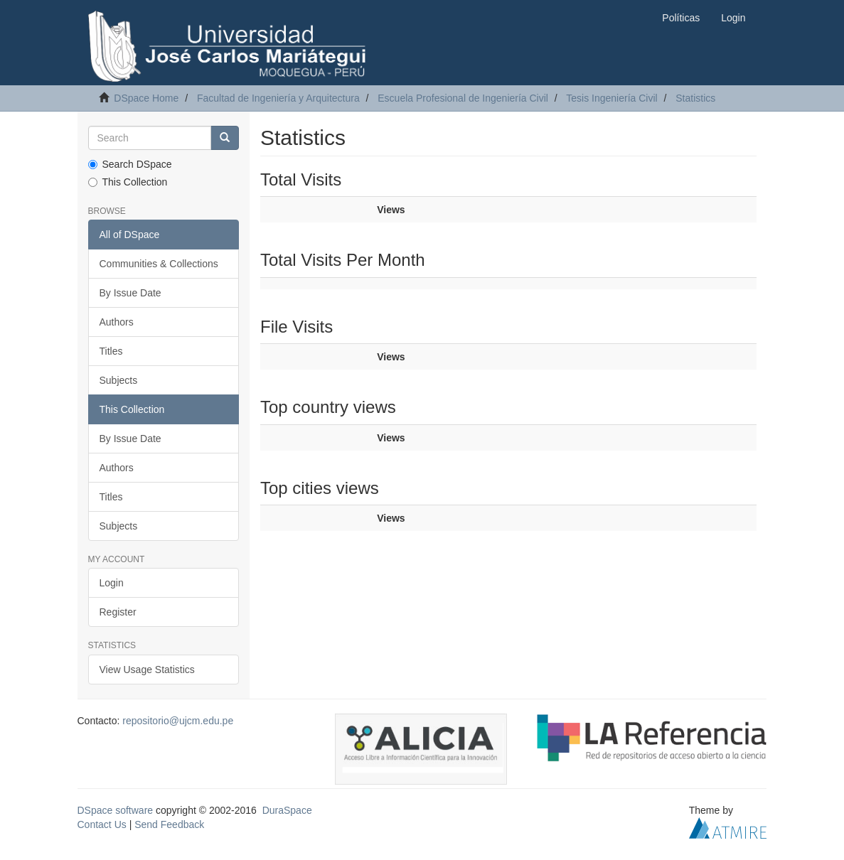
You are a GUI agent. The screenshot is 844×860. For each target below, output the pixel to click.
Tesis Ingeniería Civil (611, 98)
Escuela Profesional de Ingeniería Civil (463, 98)
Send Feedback (169, 824)
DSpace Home (146, 98)
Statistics (695, 98)
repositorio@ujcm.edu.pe (177, 720)
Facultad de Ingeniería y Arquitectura (278, 98)
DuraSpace (287, 810)
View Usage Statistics (147, 669)
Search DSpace (130, 164)
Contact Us (102, 824)
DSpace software (116, 810)
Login (112, 582)
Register (118, 612)
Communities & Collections (159, 263)
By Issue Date (130, 293)
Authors (117, 322)
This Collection (128, 182)
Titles (111, 351)
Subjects (119, 380)
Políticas (681, 17)
